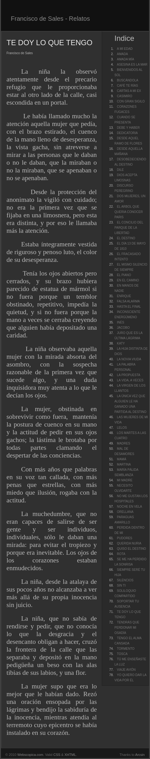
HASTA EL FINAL (129, 306)
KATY (121, 343)
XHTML (70, 755)
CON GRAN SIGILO (131, 101)
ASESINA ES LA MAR (132, 64)
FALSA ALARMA (128, 301)
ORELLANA (125, 512)
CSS (56, 755)
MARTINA (124, 464)
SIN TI (121, 585)
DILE (120, 169)
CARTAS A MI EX (129, 91)
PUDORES (124, 538)
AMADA (122, 54)
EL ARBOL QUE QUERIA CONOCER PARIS (128, 212)
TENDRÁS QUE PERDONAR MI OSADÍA (126, 628)
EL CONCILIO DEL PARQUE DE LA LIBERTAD (128, 228)
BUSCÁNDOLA (127, 80)
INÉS (120, 322)
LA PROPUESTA (128, 375)
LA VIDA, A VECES (130, 380)
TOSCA (122, 654)
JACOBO (123, 327)
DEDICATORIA (127, 133)
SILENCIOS (125, 580)
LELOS (122, 427)
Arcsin (140, 755)
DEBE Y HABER (128, 127)
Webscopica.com (30, 755)
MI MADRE (124, 480)
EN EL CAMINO (128, 280)
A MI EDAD (125, 48)
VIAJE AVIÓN (126, 669)
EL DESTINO (126, 238)
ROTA (121, 554)
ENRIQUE (124, 296)
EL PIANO (124, 275)
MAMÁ (121, 459)
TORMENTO (126, 648)
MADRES (123, 443)
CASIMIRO (124, 96)
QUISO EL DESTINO (131, 548)
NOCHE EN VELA (129, 506)
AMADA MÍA (125, 59)
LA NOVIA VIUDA (129, 359)
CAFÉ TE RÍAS (127, 85)
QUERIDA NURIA (129, 543)
